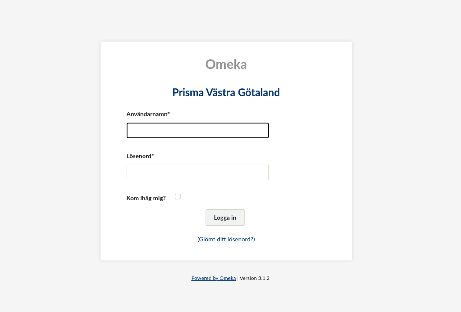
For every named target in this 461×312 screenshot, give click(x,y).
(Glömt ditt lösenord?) (226, 239)
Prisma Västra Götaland (226, 92)
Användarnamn (147, 113)
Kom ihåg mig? (146, 198)
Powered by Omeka (213, 278)
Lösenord (139, 155)
